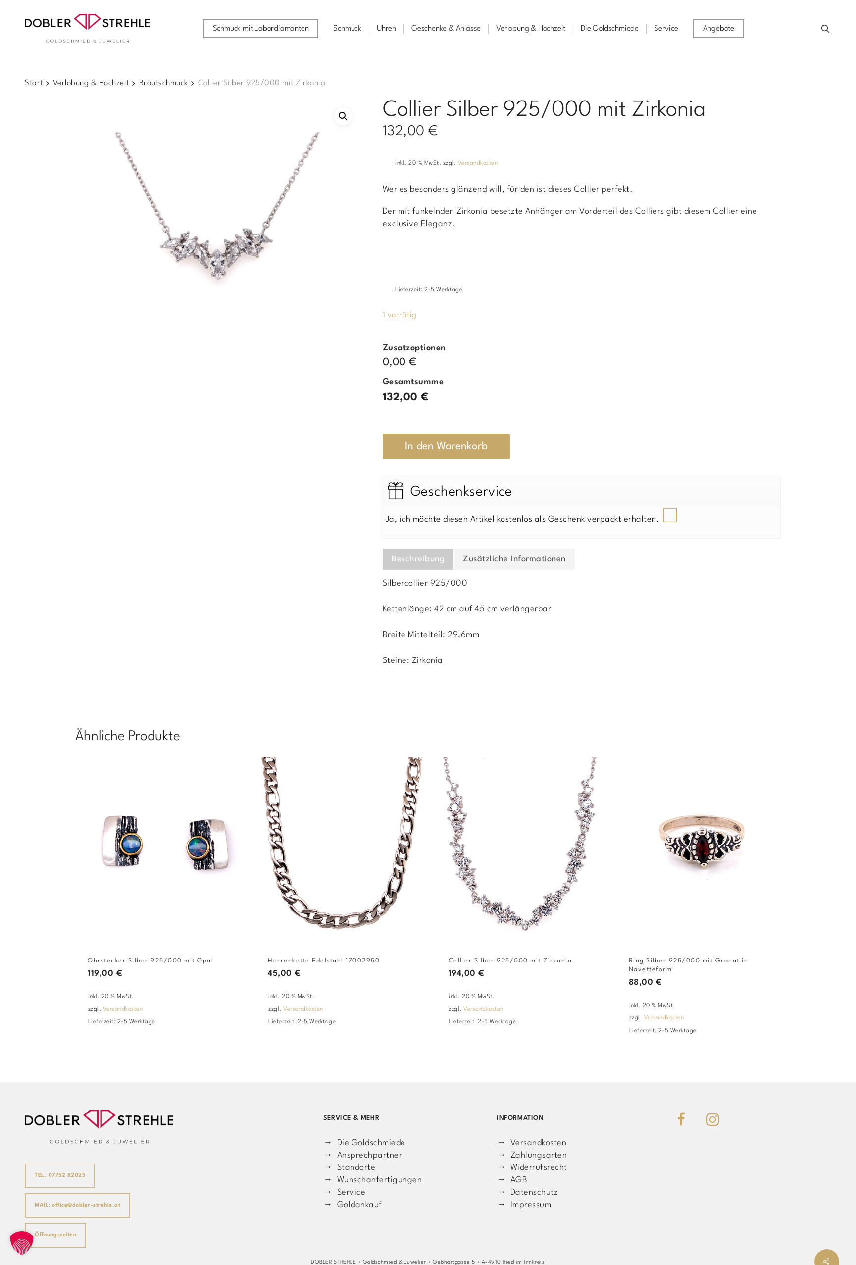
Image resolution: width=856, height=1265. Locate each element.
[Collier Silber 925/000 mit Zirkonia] (521, 848)
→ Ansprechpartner (362, 1155)
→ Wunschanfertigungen (372, 1180)
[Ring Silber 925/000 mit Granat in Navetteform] (702, 848)
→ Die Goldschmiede (364, 1143)
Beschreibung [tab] (418, 559)
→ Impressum (524, 1205)
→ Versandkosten (531, 1143)
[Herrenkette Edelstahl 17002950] (341, 848)
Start (34, 83)
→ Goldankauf (352, 1205)
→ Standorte (349, 1168)
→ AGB (512, 1180)
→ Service (344, 1192)
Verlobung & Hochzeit (91, 83)
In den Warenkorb (446, 446)
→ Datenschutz (527, 1192)
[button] (343, 116)
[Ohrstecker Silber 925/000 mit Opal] (161, 848)
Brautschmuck (163, 83)
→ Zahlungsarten (532, 1155)
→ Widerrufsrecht (532, 1168)
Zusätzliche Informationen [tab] (514, 559)
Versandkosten (478, 163)
